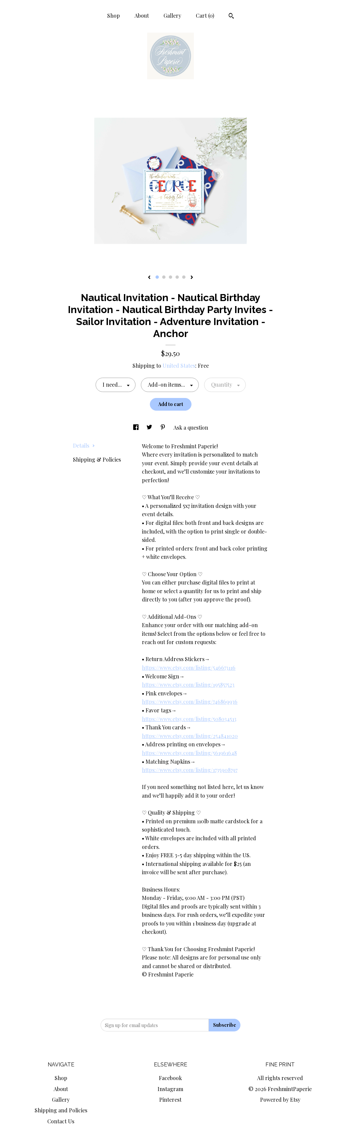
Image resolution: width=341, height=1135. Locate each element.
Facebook (170, 1077)
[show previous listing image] (149, 277)
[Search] (231, 16)
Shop (113, 15)
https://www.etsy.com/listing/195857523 (188, 684)
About (142, 15)
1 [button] (157, 277)
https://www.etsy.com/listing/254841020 (190, 735)
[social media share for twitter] (150, 427)
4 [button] (177, 277)
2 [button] (164, 277)
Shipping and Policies (61, 1110)
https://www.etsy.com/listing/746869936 (189, 701)
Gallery (172, 15)
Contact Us (60, 1121)
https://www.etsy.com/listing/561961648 (189, 752)
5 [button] (183, 277)
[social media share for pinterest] (163, 427)
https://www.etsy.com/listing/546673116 (188, 667)
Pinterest (170, 1099)
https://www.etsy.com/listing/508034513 (189, 718)
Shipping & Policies (97, 459)
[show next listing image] (191, 277)
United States (179, 365)
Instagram (170, 1088)
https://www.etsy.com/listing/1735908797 (189, 769)
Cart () (205, 15)
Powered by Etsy (280, 1099)
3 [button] (170, 277)
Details (84, 445)
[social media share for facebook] (136, 427)
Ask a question (190, 427)
